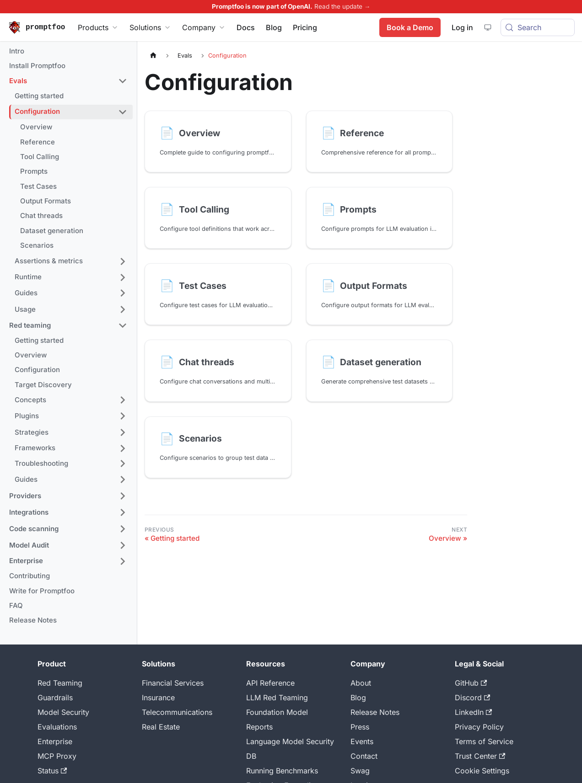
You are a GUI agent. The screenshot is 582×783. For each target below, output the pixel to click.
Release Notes (374, 712)
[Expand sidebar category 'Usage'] (123, 309)
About (360, 682)
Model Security (63, 712)
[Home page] (153, 55)
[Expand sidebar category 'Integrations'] (123, 512)
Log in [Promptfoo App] (462, 27)
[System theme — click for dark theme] (487, 27)
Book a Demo (409, 27)
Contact (363, 756)
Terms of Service (484, 741)
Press (359, 726)
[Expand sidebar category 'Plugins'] (123, 416)
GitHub (471, 682)
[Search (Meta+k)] (537, 27)
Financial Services (173, 682)
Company (204, 27)
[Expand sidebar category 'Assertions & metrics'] (123, 261)
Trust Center (480, 756)
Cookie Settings (482, 770)
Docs (246, 27)
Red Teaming (60, 682)
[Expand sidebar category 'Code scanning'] (123, 529)
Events (361, 741)
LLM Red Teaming (277, 697)
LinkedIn (473, 712)
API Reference (270, 682)
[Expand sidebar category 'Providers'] (123, 496)
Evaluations (57, 726)
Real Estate (161, 726)
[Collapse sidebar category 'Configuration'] (123, 112)
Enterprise (55, 741)
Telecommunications (177, 712)
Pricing (305, 27)
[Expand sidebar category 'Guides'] (123, 293)
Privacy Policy (479, 726)
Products (98, 27)
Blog (274, 27)
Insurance (158, 697)
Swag (360, 770)
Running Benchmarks (282, 770)
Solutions (150, 27)
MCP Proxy (57, 756)
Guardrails (55, 697)
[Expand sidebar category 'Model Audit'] (123, 545)
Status (52, 770)
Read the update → (342, 6)
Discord (472, 697)
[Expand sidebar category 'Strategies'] (123, 432)
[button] (68, 81)
